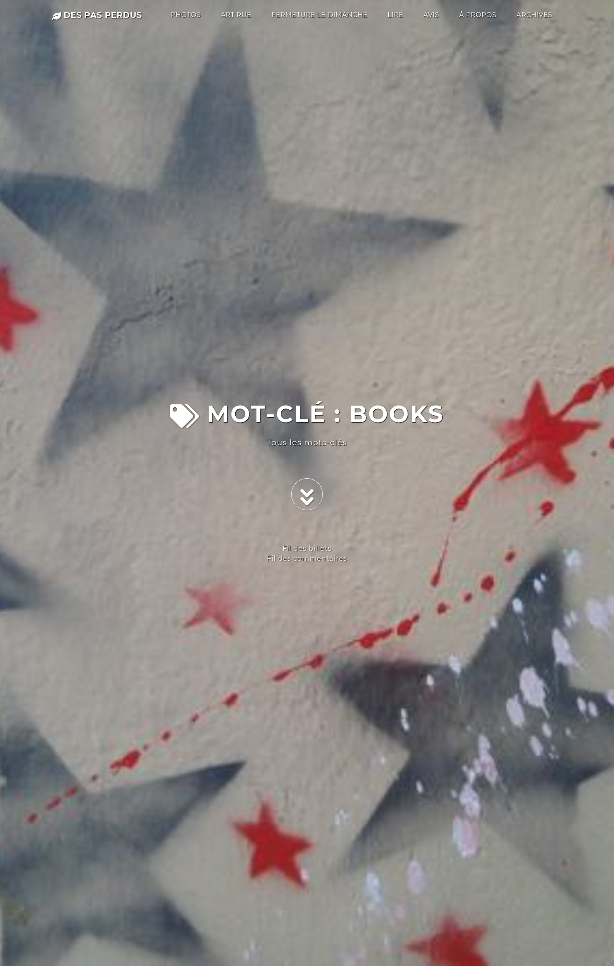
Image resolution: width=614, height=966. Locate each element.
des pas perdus (97, 15)
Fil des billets (307, 548)
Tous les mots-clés (307, 442)
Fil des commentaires (307, 558)
